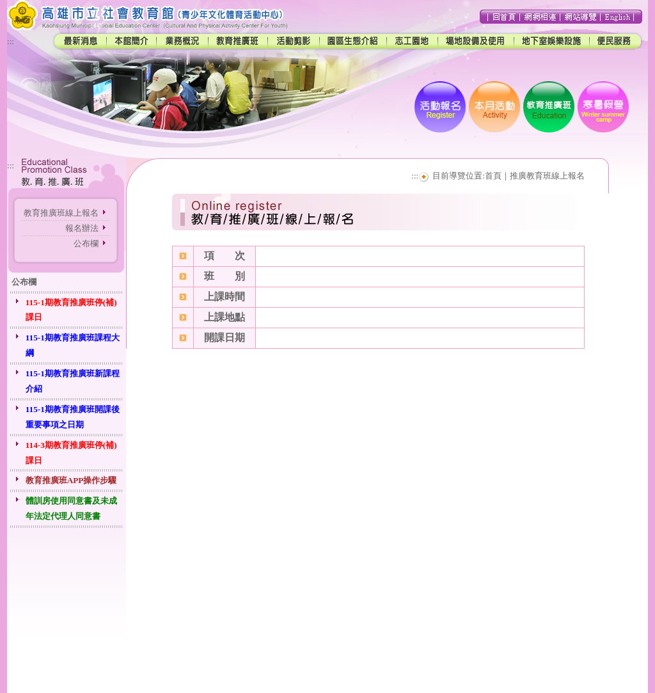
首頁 (493, 175)
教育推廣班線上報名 (61, 213)
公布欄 (86, 243)
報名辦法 (82, 228)
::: (10, 41)
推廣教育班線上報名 (547, 175)
